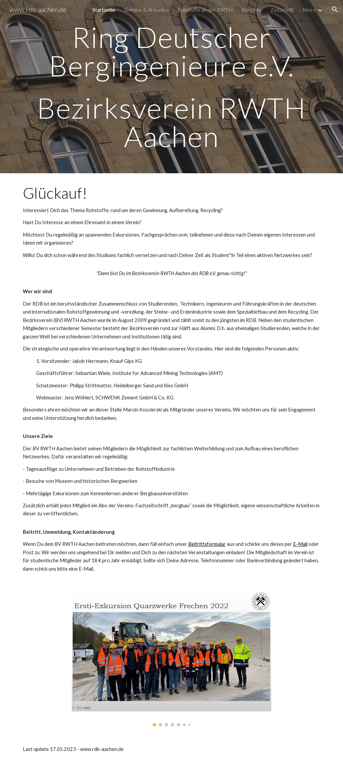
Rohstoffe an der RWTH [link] (205, 9)
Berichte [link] (252, 9)
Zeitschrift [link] (282, 9)
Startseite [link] (103, 9)
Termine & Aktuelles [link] (146, 9)
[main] (171, 86)
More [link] (309, 9)
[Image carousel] (171, 659)
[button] (335, 9)
